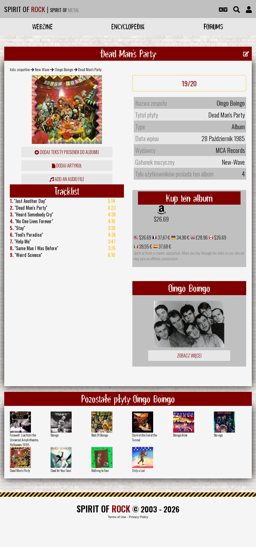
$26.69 (161, 219)
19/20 (189, 83)
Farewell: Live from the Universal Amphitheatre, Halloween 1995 (24, 440)
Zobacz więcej (189, 355)
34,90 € (182, 237)
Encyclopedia (127, 26)
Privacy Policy (138, 517)
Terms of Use (117, 517)
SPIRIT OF (24, 9)
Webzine (42, 26)
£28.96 (201, 237)
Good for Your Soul (61, 470)
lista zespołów (20, 69)
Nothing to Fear (100, 470)
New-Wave (42, 69)
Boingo (54, 435)
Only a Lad (138, 470)
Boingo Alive (180, 435)
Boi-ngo (218, 435)
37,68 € (164, 246)
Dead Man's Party (20, 470)
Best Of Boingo (99, 435)
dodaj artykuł (67, 165)
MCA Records (230, 150)
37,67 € (163, 237)
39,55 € (145, 246)
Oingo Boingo (64, 69)
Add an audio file (66, 179)
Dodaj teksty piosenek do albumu (67, 152)
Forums (213, 26)
